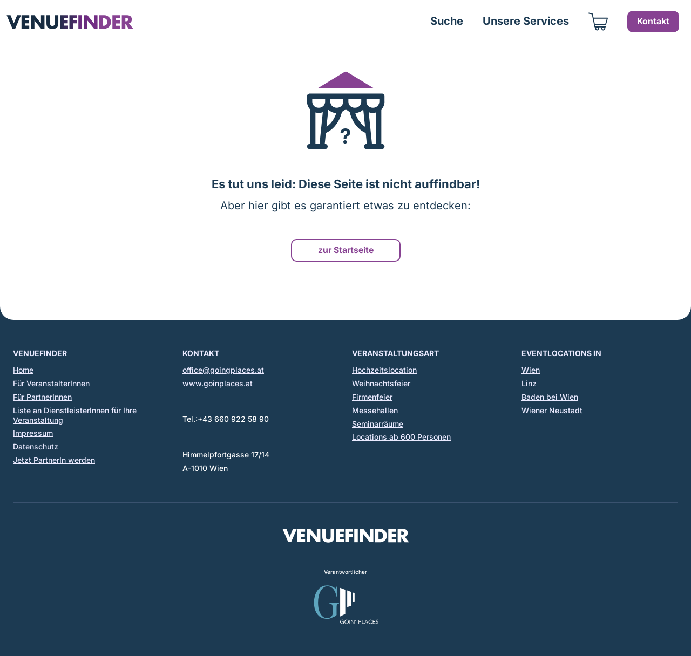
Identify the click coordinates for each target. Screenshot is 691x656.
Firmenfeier (372, 396)
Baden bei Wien (549, 396)
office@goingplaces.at (223, 369)
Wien (530, 369)
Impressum (33, 433)
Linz (529, 383)
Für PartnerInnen (42, 396)
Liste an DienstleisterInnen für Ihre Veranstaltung (75, 415)
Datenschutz (35, 446)
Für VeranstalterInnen (51, 383)
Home (23, 369)
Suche (446, 21)
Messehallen (375, 410)
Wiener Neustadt (551, 410)
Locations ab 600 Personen (401, 436)
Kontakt (653, 21)
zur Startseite (346, 250)
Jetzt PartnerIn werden (54, 459)
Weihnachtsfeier (381, 383)
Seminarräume (377, 423)
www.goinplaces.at (217, 383)
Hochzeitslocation (384, 369)
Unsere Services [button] (526, 21)
